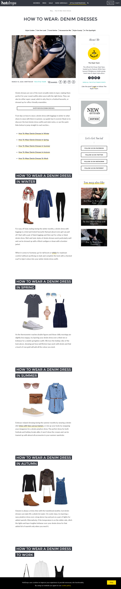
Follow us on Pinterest (94, 168)
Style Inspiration (77, 3)
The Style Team (40, 82)
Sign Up (110, 3)
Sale (51, 3)
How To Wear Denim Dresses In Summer (34, 146)
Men (44, 3)
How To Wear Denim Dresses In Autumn (34, 152)
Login (94, 86)
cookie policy (66, 585)
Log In (117, 3)
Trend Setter (52, 30)
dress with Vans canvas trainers (31, 426)
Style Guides (30, 30)
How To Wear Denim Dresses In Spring (33, 140)
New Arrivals (61, 3)
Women (36, 3)
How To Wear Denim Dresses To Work (33, 158)
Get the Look (41, 30)
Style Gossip (77, 30)
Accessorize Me (65, 30)
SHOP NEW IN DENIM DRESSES (43, 108)
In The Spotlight (90, 30)
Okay (111, 582)
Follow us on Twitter (94, 155)
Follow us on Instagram (94, 161)
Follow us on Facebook (94, 148)
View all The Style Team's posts (94, 82)
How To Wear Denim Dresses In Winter (33, 133)
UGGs (54, 253)
